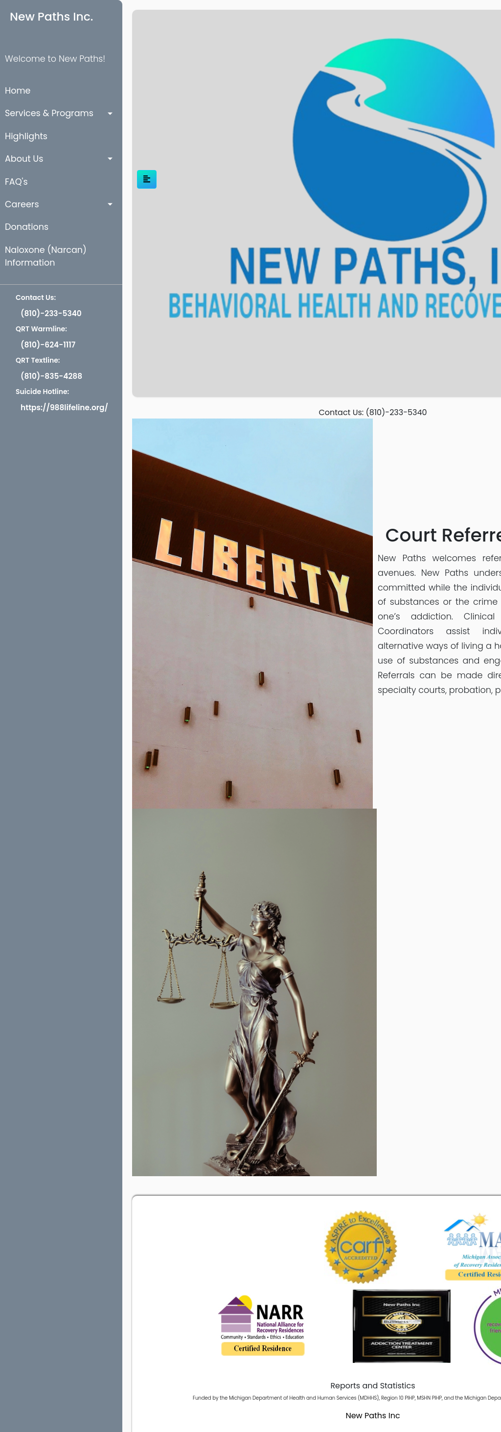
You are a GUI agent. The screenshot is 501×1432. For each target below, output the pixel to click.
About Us (24, 159)
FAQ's (16, 182)
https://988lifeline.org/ (64, 407)
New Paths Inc (372, 1415)
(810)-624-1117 (48, 345)
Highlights (26, 136)
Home (17, 91)
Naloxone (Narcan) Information (46, 256)
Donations (26, 227)
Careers (22, 204)
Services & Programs (49, 113)
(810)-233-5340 (51, 313)
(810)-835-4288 (51, 376)
